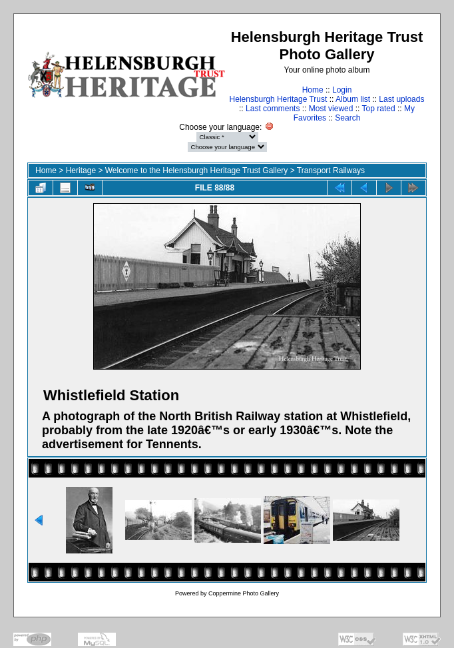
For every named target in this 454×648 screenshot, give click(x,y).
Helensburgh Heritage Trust (279, 99)
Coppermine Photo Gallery (243, 593)
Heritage (81, 170)
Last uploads (401, 99)
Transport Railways (331, 170)
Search (347, 118)
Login (341, 90)
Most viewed (331, 108)
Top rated (378, 108)
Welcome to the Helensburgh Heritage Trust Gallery (196, 170)
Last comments (273, 108)
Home (313, 90)
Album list (353, 99)
